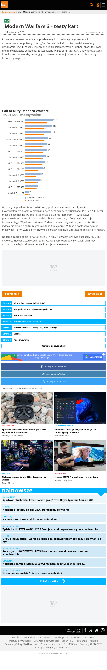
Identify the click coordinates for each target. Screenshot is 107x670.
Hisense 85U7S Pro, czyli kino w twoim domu (76, 477)
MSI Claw (72, 644)
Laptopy (6, 473)
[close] (103, 354)
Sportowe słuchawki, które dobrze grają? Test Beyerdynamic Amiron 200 (24, 431)
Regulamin (81, 640)
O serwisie (29, 637)
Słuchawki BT (9, 426)
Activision (37, 388)
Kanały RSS (67, 640)
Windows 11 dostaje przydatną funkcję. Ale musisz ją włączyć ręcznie (75, 431)
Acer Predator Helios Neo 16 (50, 644)
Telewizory (60, 473)
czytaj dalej (95, 293)
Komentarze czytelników (53, 346)
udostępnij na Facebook (53, 366)
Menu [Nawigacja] (103, 5)
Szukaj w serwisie (91, 5)
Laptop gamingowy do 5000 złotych (53, 647)
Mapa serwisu (45, 637)
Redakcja (16, 637)
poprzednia (12, 293)
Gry (16, 388)
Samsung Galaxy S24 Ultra (18, 644)
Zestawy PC (89, 637)
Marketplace (61, 637)
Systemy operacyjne (65, 426)
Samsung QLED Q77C (91, 644)
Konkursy (76, 637)
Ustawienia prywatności (46, 640)
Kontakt (94, 640)
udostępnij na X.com (54, 381)
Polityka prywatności (20, 640)
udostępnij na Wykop (53, 374)
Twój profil (97, 5)
